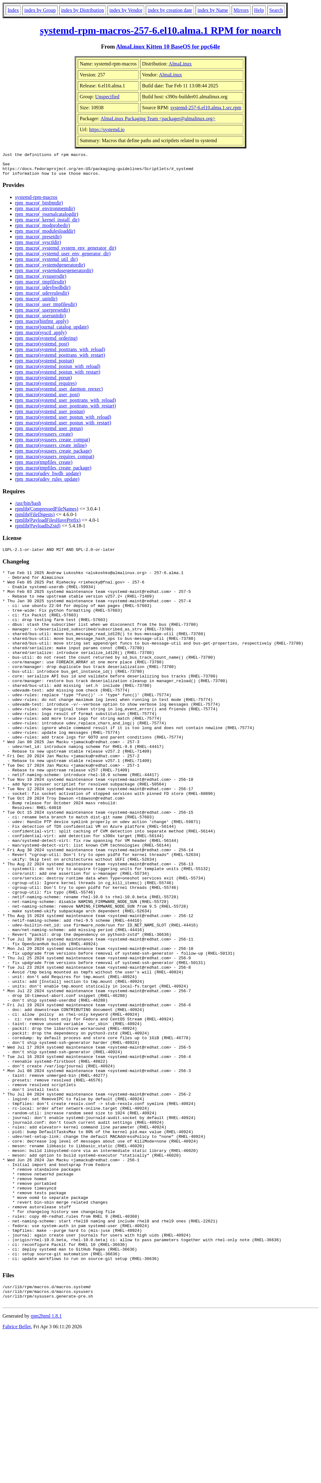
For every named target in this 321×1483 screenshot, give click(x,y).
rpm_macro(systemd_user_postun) (50, 416)
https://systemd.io (106, 129)
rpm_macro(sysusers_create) (44, 438)
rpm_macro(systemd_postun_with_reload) (57, 371)
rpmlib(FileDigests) (35, 519)
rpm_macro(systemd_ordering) (46, 342)
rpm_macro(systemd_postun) (44, 365)
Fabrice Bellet (17, 1475)
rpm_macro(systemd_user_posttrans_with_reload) (65, 404)
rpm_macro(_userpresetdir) (42, 314)
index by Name (212, 10)
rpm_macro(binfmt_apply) (42, 326)
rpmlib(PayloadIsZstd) (38, 530)
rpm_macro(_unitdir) (36, 303)
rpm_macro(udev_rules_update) (47, 483)
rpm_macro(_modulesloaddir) (45, 235)
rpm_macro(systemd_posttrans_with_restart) (60, 359)
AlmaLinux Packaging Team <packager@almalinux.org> (157, 118)
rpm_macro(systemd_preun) (43, 382)
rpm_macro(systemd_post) (42, 348)
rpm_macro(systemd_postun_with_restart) (57, 376)
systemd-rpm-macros (36, 202)
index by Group (39, 10)
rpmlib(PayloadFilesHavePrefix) (48, 524)
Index (13, 10)
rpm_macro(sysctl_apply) (40, 337)
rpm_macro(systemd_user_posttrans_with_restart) (65, 410)
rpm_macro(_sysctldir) (38, 247)
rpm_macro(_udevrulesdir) (42, 297)
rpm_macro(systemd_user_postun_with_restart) (63, 427)
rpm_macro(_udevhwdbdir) (43, 292)
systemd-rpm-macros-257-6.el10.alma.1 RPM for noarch (160, 30)
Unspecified (107, 96)
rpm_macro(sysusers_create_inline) (51, 450)
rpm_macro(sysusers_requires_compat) (54, 461)
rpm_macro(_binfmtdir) (39, 207)
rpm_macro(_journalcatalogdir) (46, 218)
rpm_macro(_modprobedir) (42, 230)
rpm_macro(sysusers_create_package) (53, 455)
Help (259, 10)
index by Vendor (125, 10)
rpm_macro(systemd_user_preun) (49, 433)
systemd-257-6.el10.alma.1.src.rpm (206, 107)
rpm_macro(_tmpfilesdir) (40, 286)
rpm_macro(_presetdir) (38, 241)
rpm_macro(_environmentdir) (45, 213)
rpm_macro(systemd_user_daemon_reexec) (59, 393)
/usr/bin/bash (28, 508)
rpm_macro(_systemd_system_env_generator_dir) (65, 252)
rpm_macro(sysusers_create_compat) (52, 444)
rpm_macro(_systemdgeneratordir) (50, 269)
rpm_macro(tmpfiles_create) (43, 466)
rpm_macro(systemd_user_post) (47, 399)
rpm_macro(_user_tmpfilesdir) (46, 309)
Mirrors (241, 10)
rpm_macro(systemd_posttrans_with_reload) (60, 354)
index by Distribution (82, 10)
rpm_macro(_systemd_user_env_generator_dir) (63, 258)
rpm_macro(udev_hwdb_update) (48, 478)
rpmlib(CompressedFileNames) (46, 513)
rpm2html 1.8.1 (46, 1464)
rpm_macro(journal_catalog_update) (52, 331)
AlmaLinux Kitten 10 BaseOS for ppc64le (168, 46)
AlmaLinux (180, 63)
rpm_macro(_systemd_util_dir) (46, 264)
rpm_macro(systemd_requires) (45, 388)
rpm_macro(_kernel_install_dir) (47, 224)
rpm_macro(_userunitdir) (40, 320)
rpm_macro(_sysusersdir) (40, 280)
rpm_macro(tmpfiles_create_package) (53, 472)
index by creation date (170, 10)
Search (276, 10)
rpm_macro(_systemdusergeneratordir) (54, 275)
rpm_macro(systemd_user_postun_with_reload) (63, 421)
